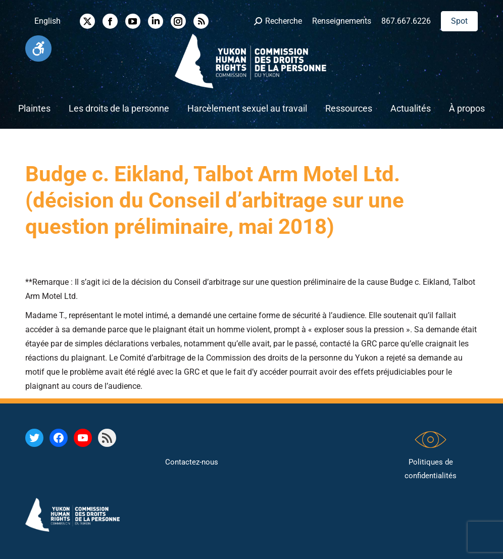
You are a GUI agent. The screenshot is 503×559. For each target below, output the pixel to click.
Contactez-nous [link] (191, 462)
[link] (38, 48)
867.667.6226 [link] (406, 21)
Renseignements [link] (341, 21)
